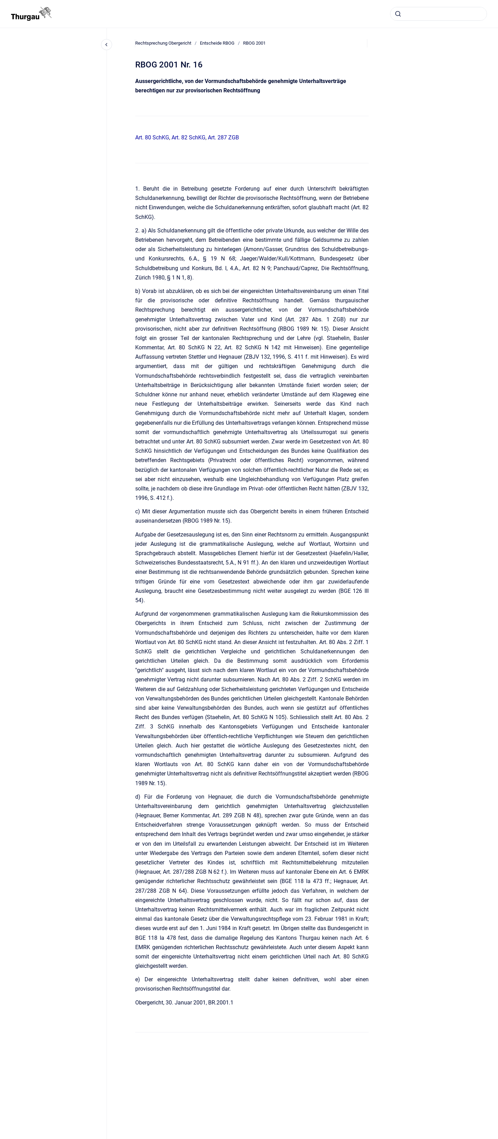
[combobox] (438, 13)
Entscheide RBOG (217, 43)
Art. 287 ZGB (223, 137)
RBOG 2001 (254, 43)
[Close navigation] (106, 44)
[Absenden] (398, 13)
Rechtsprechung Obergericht (163, 43)
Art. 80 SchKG (152, 137)
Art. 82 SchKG (188, 137)
